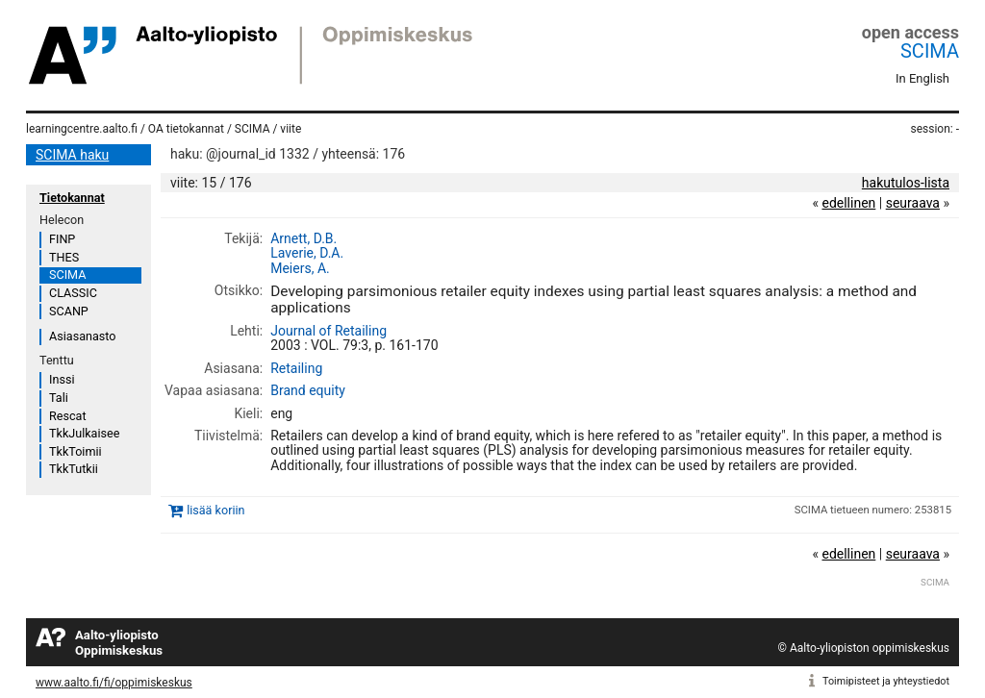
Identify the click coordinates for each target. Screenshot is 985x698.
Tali (58, 397)
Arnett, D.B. (303, 238)
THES (64, 257)
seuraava (913, 203)
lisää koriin (215, 510)
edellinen (848, 203)
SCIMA (929, 50)
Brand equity (307, 390)
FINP (62, 239)
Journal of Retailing (328, 330)
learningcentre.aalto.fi (82, 129)
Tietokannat (72, 197)
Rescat (68, 416)
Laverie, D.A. (306, 253)
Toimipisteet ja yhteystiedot (885, 681)
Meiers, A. (300, 268)
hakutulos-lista (905, 182)
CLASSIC (73, 293)
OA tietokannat (186, 129)
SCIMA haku (72, 154)
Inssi (61, 379)
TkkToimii (75, 451)
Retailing (296, 368)
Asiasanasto (82, 336)
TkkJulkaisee (84, 433)
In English (922, 78)
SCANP (68, 311)
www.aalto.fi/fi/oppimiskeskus (114, 682)
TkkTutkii (73, 468)
